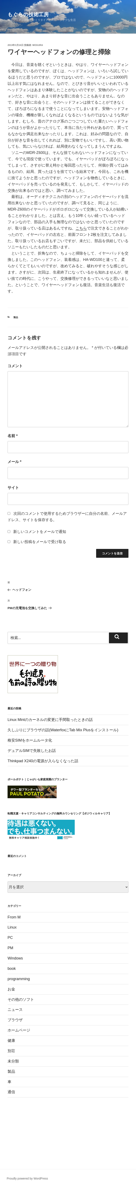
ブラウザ (15, 1020)
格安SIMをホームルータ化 (30, 740)
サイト (13, 488)
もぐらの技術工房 (28, 14)
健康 (11, 1040)
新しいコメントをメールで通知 (39, 532)
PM (10, 948)
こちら (81, 228)
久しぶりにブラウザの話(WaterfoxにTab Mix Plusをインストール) (63, 730)
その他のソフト (21, 999)
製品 (15, 317)
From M (14, 917)
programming (19, 979)
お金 (11, 989)
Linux (12, 927)
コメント (15, 366)
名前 (13, 436)
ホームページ (19, 1030)
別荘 (11, 1051)
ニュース (15, 1010)
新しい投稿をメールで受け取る (39, 542)
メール (14, 462)
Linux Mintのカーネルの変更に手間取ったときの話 (50, 720)
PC (10, 937)
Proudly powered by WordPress (27, 1178)
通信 (11, 1092)
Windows (15, 958)
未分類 (13, 1061)
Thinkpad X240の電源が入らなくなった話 (43, 761)
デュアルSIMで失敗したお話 (32, 751)
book (12, 968)
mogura (38, 45)
